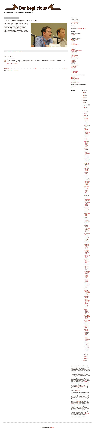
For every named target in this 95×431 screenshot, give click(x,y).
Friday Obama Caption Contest (86, 136)
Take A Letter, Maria (86, 176)
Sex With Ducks (85, 123)
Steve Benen (73, 61)
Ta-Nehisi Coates (74, 55)
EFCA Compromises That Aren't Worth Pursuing (87, 285)
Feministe (73, 68)
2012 (84, 97)
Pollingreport (73, 85)
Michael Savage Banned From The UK (86, 311)
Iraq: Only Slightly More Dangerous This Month (87, 343)
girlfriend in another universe (76, 403)
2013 (84, 95)
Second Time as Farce (86, 208)
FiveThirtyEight (74, 59)
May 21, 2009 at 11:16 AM (12, 63)
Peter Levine (73, 67)
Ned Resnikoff (73, 66)
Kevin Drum (73, 60)
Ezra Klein (73, 35)
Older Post (65, 68)
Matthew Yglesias (74, 39)
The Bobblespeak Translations (87, 199)
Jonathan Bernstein (74, 44)
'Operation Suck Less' (86, 139)
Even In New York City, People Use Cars (86, 252)
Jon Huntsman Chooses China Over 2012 (86, 268)
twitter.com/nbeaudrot (75, 22)
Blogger (52, 427)
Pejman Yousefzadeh (75, 79)
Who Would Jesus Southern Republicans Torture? (87, 338)
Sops (85, 307)
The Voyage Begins (86, 306)
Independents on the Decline (86, 210)
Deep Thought (86, 186)
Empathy (85, 194)
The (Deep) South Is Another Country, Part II (86, 190)
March (85, 354)
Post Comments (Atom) (13, 70)
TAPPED (72, 41)
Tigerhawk (73, 77)
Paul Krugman (73, 52)
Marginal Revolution (75, 78)
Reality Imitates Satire (87, 126)
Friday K (85, 217)
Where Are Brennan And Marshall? (87, 132)
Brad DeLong (73, 48)
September (86, 109)
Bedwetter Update (86, 226)
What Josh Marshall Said (86, 276)
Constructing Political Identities (86, 169)
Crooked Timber (74, 72)
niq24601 (77, 390)
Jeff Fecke (73, 54)
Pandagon (73, 40)
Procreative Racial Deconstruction (87, 153)
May (85, 116)
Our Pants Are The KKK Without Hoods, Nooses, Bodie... (86, 144)
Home (36, 68)
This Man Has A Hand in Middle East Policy (87, 230)
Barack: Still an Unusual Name (87, 256)
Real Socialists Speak (86, 196)
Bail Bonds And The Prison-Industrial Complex (87, 183)
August (85, 111)
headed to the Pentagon (22, 28)
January (85, 358)
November (86, 105)
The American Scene (75, 82)
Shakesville (73, 49)
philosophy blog (80, 401)
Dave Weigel (73, 76)
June (85, 115)
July (85, 113)
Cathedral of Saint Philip (81, 386)
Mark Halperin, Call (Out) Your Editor (86, 324)
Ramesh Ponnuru (74, 81)
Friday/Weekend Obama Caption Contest (87, 204)
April (85, 353)
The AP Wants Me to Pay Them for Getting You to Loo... (86, 238)
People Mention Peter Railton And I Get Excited (87, 317)
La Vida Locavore (74, 69)
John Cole (73, 56)
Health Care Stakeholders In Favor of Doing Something (87, 292)
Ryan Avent (73, 62)
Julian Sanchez (74, 51)
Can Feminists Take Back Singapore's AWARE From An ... (86, 349)
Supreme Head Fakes (87, 321)
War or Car (86, 413)
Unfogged (73, 43)
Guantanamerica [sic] (87, 264)
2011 (84, 99)
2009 (84, 102)
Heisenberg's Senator (86, 297)
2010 (84, 100)
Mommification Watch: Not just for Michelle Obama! (86, 246)
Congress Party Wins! (87, 242)
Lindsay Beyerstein (74, 63)
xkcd (72, 87)
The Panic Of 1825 (86, 327)
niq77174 (76, 23)
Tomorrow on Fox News (86, 157)
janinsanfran (9, 58)
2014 (84, 94)
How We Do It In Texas (86, 149)
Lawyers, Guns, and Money (76, 50)
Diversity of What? (86, 173)
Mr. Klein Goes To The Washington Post (86, 261)
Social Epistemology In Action (87, 178)
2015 (84, 92)
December (86, 104)
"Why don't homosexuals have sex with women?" (87, 301)
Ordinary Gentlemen (75, 65)
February (86, 356)
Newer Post (6, 68)
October (85, 107)
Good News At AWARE (86, 330)
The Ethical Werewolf (81, 28)
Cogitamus (73, 34)
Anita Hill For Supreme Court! (86, 333)
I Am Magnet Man (86, 223)
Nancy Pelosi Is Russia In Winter (87, 214)
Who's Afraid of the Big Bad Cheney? (87, 272)
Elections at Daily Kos (75, 57)
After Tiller (86, 118)
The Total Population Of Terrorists (87, 220)
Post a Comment (9, 65)
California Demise (86, 129)
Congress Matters (74, 71)
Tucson (85, 288)
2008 (84, 360)
